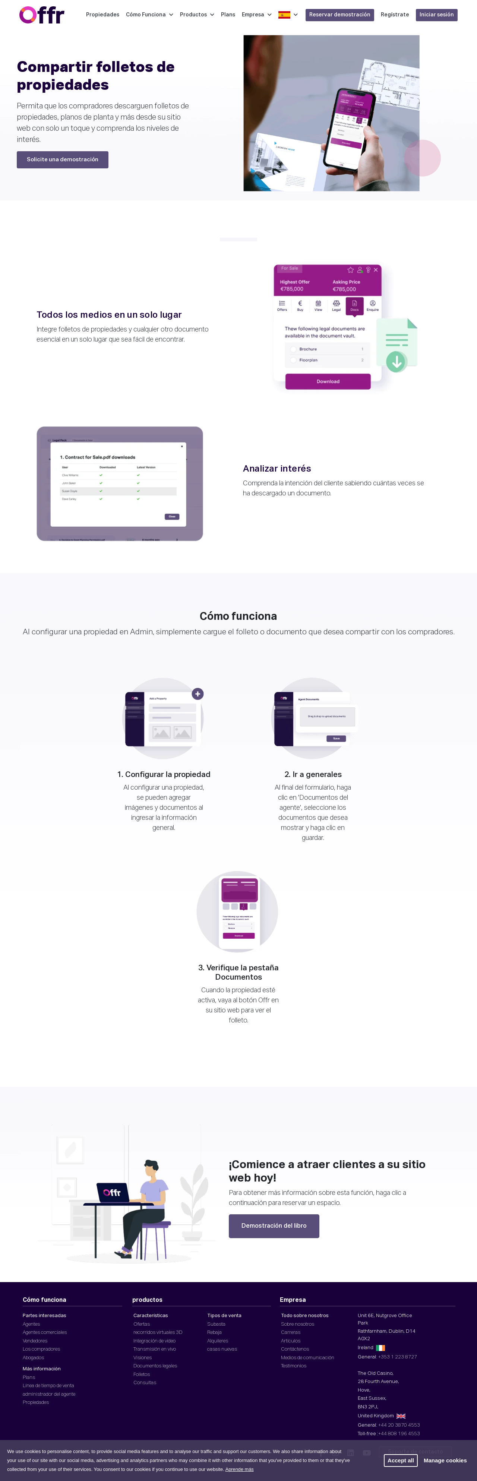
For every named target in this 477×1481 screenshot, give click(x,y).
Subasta (216, 1324)
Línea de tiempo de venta (48, 1385)
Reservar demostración (339, 15)
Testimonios (293, 1366)
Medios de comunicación (307, 1357)
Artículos (290, 1341)
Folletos (141, 1374)
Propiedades (102, 15)
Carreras (290, 1332)
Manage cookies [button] (445, 1460)
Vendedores (35, 1341)
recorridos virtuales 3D (158, 1332)
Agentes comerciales (45, 1332)
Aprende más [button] (239, 1469)
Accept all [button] (401, 1460)
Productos (197, 15)
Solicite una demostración (62, 159)
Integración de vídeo (154, 1341)
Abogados (33, 1357)
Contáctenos (295, 1349)
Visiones (142, 1357)
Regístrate (395, 15)
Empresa (257, 15)
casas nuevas (222, 1349)
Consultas (144, 1382)
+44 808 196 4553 (399, 1433)
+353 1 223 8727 (397, 1357)
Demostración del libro (274, 1226)
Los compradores (41, 1349)
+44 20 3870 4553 (399, 1425)
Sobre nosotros (297, 1324)
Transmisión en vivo (154, 1349)
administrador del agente (49, 1394)
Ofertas (141, 1324)
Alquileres (217, 1341)
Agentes (31, 1324)
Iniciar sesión (437, 15)
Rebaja (214, 1332)
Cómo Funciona (149, 15)
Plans (228, 15)
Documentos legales (155, 1366)
